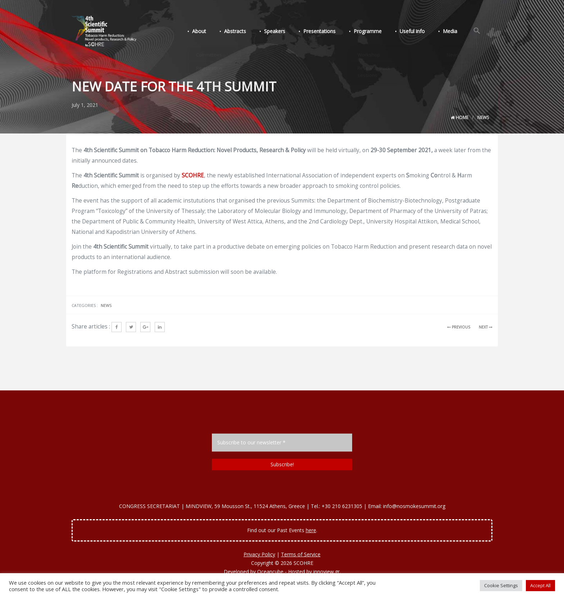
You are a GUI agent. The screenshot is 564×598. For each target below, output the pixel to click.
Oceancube (270, 571)
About (215, 31)
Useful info (417, 31)
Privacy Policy (259, 554)
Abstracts (249, 31)
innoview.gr (326, 571)
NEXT (485, 327)
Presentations (329, 31)
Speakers (286, 31)
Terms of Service (300, 554)
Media (453, 31)
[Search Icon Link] (478, 32)
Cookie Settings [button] (501, 585)
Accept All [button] (540, 585)
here (311, 530)
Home (459, 117)
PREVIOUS (458, 327)
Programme (375, 31)
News (483, 117)
